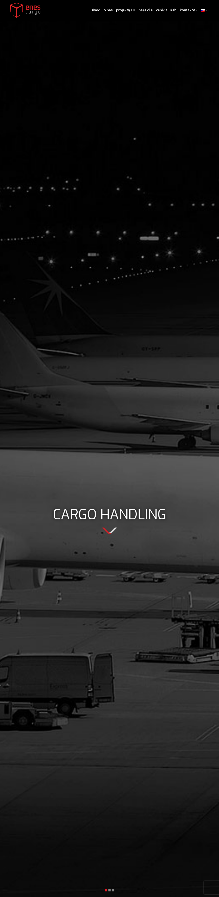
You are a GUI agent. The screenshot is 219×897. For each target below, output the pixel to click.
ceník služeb (166, 10)
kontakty (187, 10)
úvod (96, 10)
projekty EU (125, 10)
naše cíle (146, 10)
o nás (108, 10)
